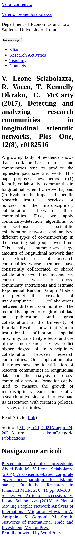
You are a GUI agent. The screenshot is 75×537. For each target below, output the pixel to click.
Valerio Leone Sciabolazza (27, 14)
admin (49, 432)
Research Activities (27, 55)
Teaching (18, 60)
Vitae (14, 49)
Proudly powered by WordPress (31, 532)
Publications (13, 438)
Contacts (17, 65)
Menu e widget (11, 40)
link (31, 417)
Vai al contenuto (17, 4)
